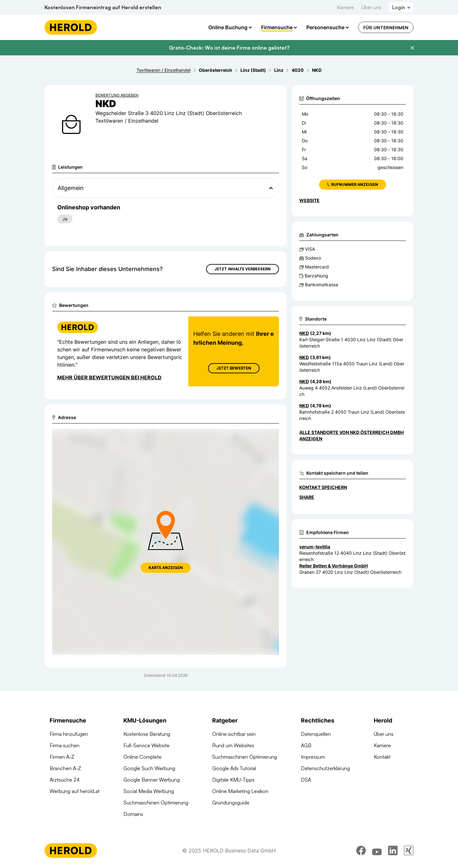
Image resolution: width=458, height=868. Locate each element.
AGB (306, 745)
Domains (133, 814)
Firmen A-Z (62, 757)
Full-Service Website (146, 745)
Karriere (345, 7)
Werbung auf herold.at (75, 791)
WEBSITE (309, 200)
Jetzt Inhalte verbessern (242, 269)
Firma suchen (65, 745)
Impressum (313, 757)
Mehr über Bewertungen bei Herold (109, 377)
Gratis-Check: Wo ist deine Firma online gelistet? (229, 47)
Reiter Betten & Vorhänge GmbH (333, 565)
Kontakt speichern (323, 487)
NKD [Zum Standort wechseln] (304, 333)
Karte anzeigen (166, 567)
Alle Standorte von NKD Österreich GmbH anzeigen (351, 435)
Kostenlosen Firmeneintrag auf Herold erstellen (103, 7)
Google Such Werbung (149, 768)
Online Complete (142, 757)
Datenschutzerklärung (325, 768)
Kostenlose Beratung (146, 734)
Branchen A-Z (65, 768)
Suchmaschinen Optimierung (155, 802)
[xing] (408, 850)
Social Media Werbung (148, 791)
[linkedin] (393, 850)
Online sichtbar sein (234, 734)
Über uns (371, 7)
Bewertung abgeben (116, 95)
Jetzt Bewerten (233, 368)
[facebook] (361, 850)
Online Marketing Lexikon (240, 791)
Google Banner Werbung (151, 779)
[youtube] (377, 850)
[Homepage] (71, 27)
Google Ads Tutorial (234, 768)
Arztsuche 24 (65, 779)
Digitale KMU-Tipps (233, 779)
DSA (306, 779)
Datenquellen (316, 734)
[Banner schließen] (412, 48)
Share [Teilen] (306, 497)
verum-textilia (314, 546)
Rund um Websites (233, 745)
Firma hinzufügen (69, 734)
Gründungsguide (230, 802)
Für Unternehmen (385, 27)
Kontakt (382, 757)
